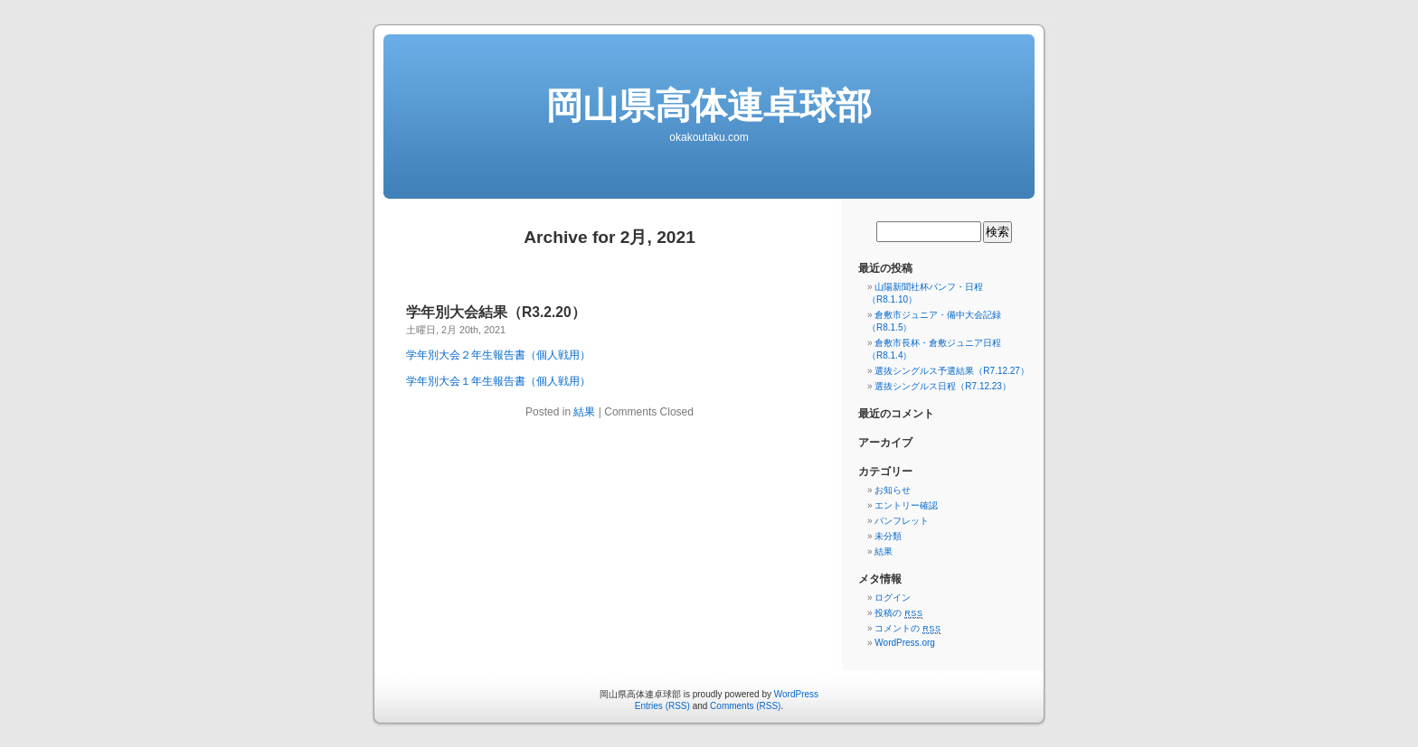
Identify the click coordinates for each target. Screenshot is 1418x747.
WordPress (796, 694)
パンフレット (901, 521)
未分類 (888, 536)
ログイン (892, 597)
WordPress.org (904, 643)
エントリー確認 (906, 505)
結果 (584, 412)
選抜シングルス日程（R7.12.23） (942, 386)
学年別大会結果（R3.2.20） (496, 312)
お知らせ (892, 490)
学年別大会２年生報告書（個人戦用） (498, 355)
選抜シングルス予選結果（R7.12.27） (951, 371)
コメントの (907, 628)
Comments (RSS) (745, 706)
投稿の (898, 613)
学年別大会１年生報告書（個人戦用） (498, 381)
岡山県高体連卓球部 (709, 106)
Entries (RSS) (662, 706)
